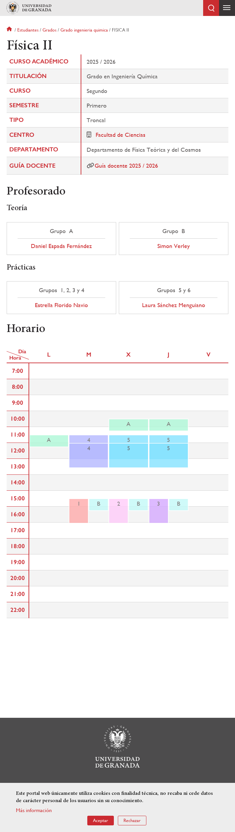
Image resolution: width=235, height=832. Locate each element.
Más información (34, 810)
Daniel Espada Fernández (61, 246)
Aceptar (100, 820)
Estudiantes (28, 30)
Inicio (10, 30)
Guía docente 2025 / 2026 (126, 165)
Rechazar (132, 820)
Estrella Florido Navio (61, 305)
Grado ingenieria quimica (84, 30)
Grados (49, 30)
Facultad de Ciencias (120, 134)
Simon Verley (173, 246)
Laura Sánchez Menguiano (173, 305)
